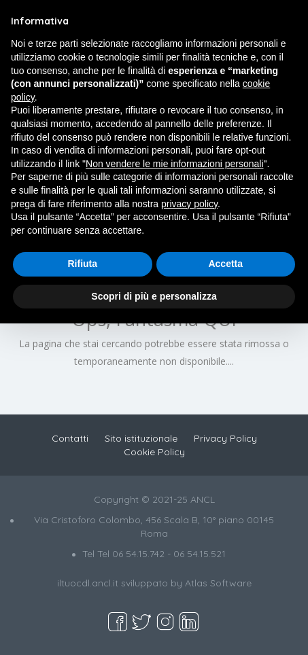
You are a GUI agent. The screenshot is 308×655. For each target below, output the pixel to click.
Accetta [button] (225, 263)
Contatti (70, 438)
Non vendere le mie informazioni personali (174, 163)
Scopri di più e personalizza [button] (153, 296)
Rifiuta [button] (82, 263)
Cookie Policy (154, 452)
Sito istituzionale (141, 438)
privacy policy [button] (189, 203)
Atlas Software (218, 583)
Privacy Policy (225, 438)
